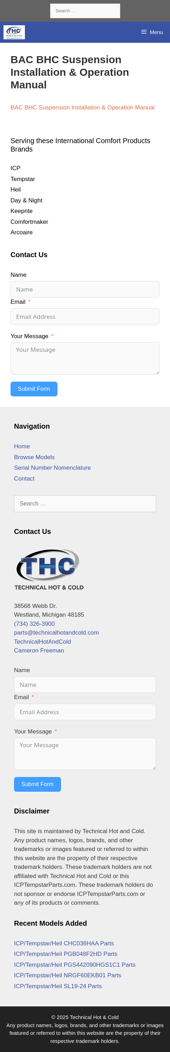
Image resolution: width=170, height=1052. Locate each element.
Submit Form (34, 389)
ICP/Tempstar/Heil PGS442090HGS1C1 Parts (75, 964)
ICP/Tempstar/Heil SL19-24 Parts (58, 986)
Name (18, 275)
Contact (24, 478)
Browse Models (34, 457)
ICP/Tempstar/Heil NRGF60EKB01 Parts (67, 975)
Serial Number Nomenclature (52, 467)
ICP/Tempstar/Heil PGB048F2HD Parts (65, 954)
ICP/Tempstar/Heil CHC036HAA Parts (64, 943)
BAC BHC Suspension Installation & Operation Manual (83, 107)
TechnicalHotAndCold (42, 641)
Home (22, 446)
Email (18, 302)
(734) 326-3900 (34, 624)
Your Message (29, 336)
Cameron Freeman (39, 650)
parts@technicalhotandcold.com (56, 632)
